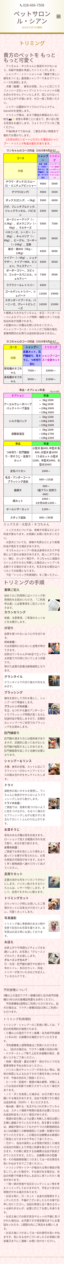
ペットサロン (32, 17)
